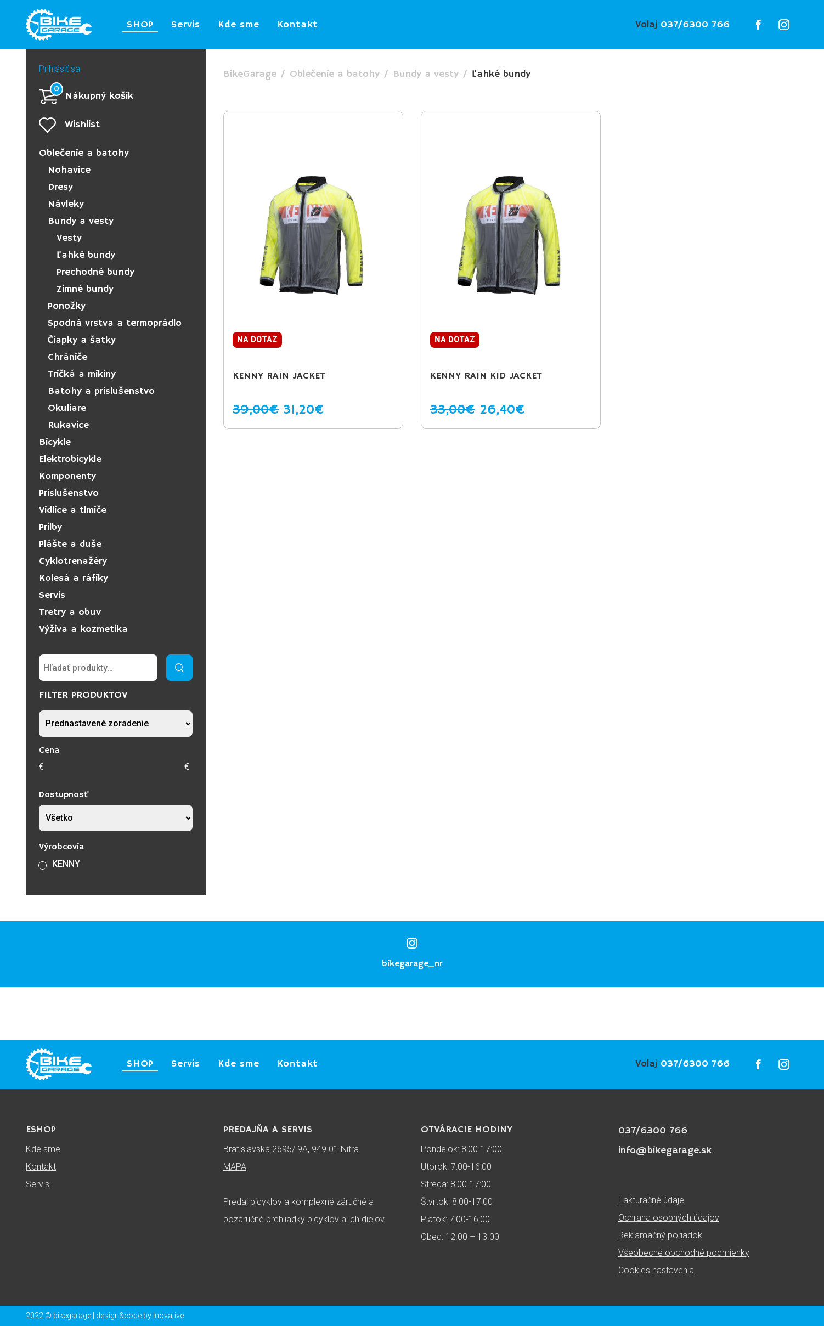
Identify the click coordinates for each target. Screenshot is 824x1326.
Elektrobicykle (70, 459)
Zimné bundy (85, 289)
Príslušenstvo (69, 493)
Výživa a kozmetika (83, 629)
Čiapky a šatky (82, 340)
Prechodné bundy (95, 272)
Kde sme (238, 25)
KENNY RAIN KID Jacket (486, 376)
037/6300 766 (682, 25)
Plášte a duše (70, 544)
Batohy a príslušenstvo (101, 391)
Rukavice (68, 425)
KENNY (66, 864)
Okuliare (67, 408)
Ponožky (67, 306)
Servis (185, 25)
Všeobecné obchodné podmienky (683, 1253)
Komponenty (67, 476)
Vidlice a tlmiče (72, 510)
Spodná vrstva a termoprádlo (115, 323)
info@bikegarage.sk (665, 1150)
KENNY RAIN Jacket (279, 376)
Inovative (168, 1315)
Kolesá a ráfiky (73, 578)
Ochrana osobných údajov (668, 1217)
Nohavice (69, 170)
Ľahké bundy (86, 255)
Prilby (50, 527)
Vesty (69, 238)
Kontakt (297, 25)
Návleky (66, 204)
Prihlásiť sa (59, 69)
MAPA (234, 1166)
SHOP (140, 25)
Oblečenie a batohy (84, 153)
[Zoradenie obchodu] (116, 723)
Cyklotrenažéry (73, 561)
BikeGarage (249, 74)
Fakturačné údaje (651, 1200)
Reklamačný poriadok (660, 1235)
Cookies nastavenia (656, 1270)
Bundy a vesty (81, 221)
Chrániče (67, 357)
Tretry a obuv (70, 612)
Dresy (60, 187)
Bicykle (55, 442)
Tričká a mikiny (82, 374)
